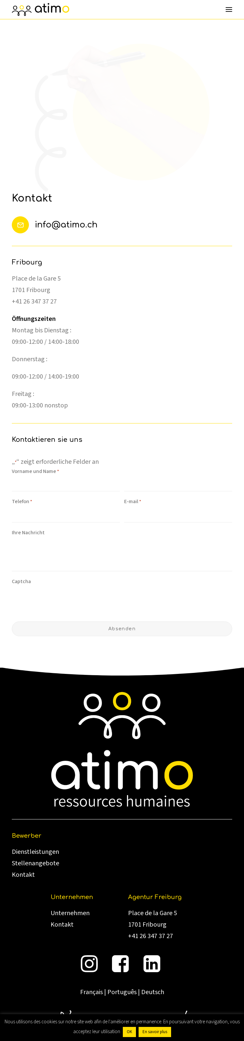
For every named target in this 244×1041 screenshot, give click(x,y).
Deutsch (152, 992)
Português (122, 992)
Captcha (21, 581)
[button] (229, 9)
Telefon (22, 502)
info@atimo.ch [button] (66, 224)
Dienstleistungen (35, 851)
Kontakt (23, 874)
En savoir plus (155, 1032)
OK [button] (129, 1032)
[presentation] (62, 601)
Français (91, 992)
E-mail (132, 502)
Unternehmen (70, 913)
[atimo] (40, 9)
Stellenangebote (35, 863)
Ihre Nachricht (28, 532)
